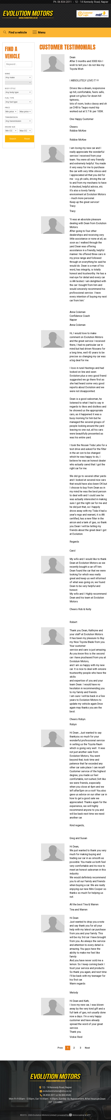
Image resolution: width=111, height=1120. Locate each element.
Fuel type (9, 98)
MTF (89, 1115)
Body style (10, 88)
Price (7, 108)
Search (12, 138)
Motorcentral (76, 1115)
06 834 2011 (64, 1)
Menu (39, 32)
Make (7, 74)
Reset (27, 138)
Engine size (10, 127)
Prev (60, 1048)
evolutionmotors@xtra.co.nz (57, 1091)
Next (87, 1048)
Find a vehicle (14, 32)
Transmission (11, 117)
